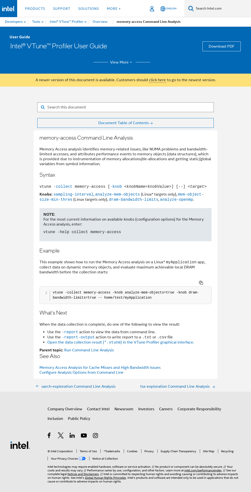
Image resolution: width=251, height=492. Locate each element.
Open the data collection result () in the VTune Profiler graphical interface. (120, 335)
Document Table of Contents (123, 122)
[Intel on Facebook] (49, 429)
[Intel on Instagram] (96, 429)
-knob (116, 186)
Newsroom (123, 402)
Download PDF (222, 46)
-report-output (78, 330)
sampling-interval (73, 194)
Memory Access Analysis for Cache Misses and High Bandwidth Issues (100, 361)
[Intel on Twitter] (61, 429)
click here (157, 80)
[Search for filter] (125, 107)
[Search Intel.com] (222, 8)
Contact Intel (98, 402)
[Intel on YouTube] (84, 429)
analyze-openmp (176, 199)
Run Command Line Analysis (89, 343)
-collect (61, 186)
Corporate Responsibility (199, 402)
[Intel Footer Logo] (20, 438)
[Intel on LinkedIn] (72, 429)
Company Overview (65, 402)
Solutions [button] (88, 8)
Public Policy (79, 412)
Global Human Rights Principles (105, 471)
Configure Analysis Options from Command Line (81, 365)
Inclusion (55, 412)
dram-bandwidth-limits (133, 199)
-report (70, 325)
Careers (166, 402)
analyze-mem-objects (117, 194)
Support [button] (61, 8)
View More (122, 62)
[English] (168, 8)
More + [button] (114, 8)
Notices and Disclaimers (83, 467)
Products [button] (35, 8)
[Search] (191, 8)
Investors (146, 402)
